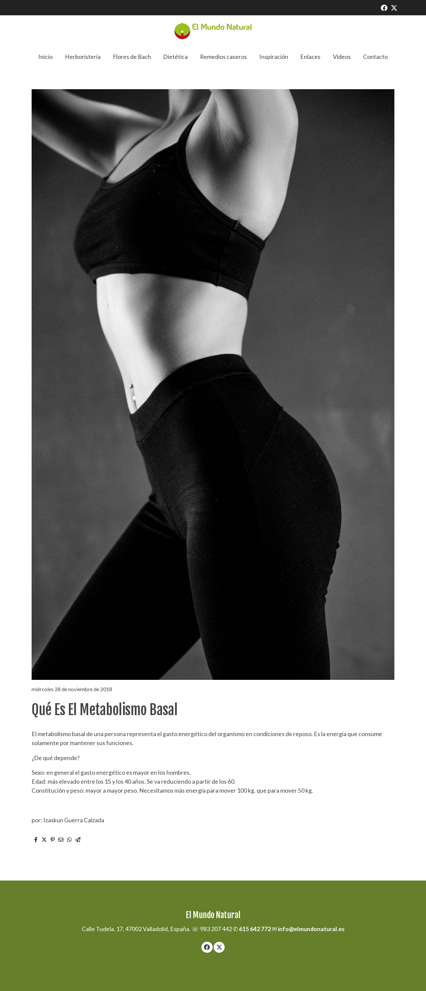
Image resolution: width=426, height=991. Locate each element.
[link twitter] (394, 7)
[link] (213, 31)
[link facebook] (384, 7)
